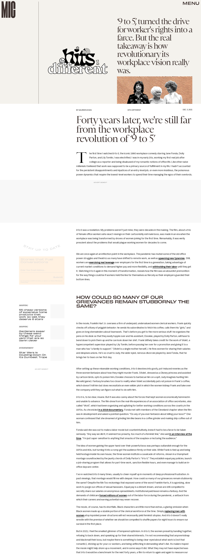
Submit (58, 279)
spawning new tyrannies (171, 258)
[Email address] (42, 272)
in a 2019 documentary (110, 410)
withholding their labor (165, 266)
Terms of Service (55, 283)
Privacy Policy (24, 284)
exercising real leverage (101, 262)
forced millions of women (113, 495)
